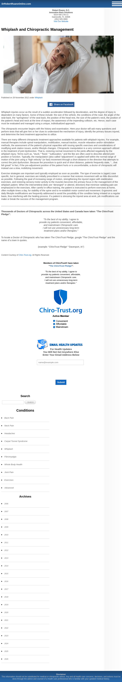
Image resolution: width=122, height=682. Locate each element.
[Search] (13, 402)
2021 (6, 620)
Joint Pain (9, 472)
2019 (6, 605)
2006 (6, 504)
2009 (6, 527)
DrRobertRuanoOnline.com (16, 4)
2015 (6, 574)
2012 (6, 550)
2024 (6, 643)
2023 (6, 636)
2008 (6, 519)
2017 (6, 589)
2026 (6, 659)
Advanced (9, 488)
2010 (6, 535)
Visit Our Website (61, 21)
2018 (6, 597)
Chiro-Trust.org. (25, 255)
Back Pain (9, 418)
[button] (30, 402)
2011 (6, 542)
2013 (6, 558)
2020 (6, 612)
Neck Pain (9, 425)
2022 (6, 628)
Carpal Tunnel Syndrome (16, 441)
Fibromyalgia (10, 457)
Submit (61, 382)
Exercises (8, 480)
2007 (6, 511)
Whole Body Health (13, 464)
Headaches (9, 433)
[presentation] (61, 372)
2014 (6, 566)
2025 (6, 651)
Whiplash (39, 98)
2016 (6, 581)
